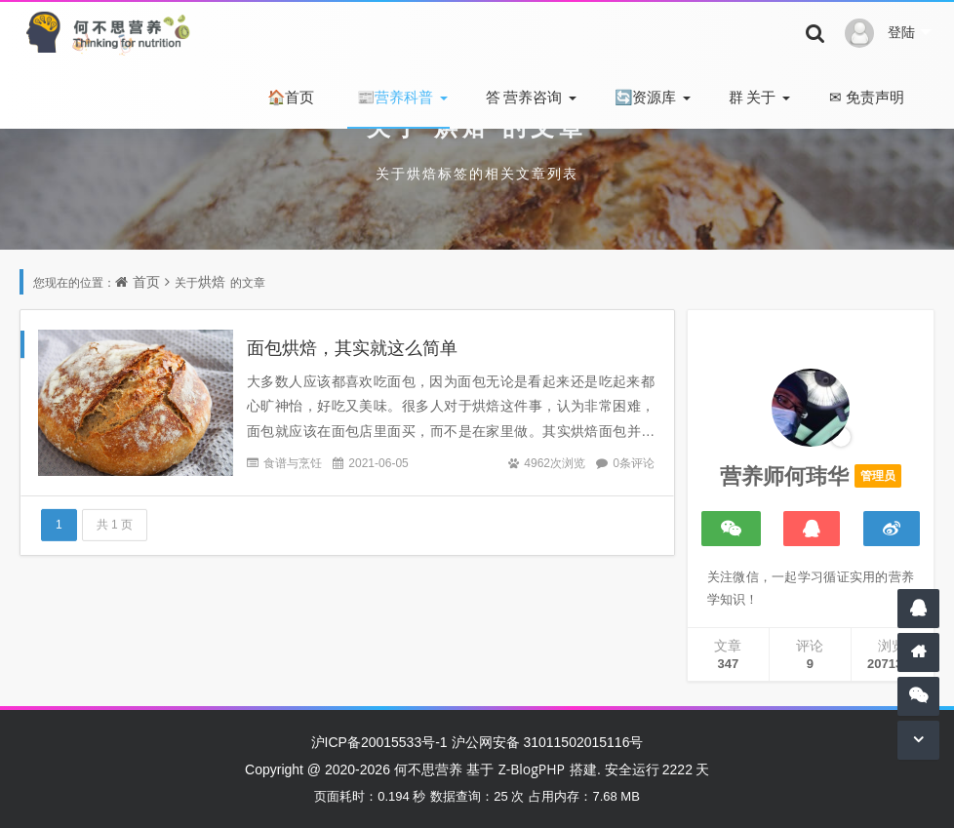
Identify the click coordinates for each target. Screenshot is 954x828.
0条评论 (634, 462)
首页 (289, 96)
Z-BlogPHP (531, 769)
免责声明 (864, 96)
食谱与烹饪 (292, 462)
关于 (750, 96)
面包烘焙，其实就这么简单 (352, 347)
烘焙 (211, 281)
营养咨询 (522, 96)
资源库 (644, 96)
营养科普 (393, 96)
